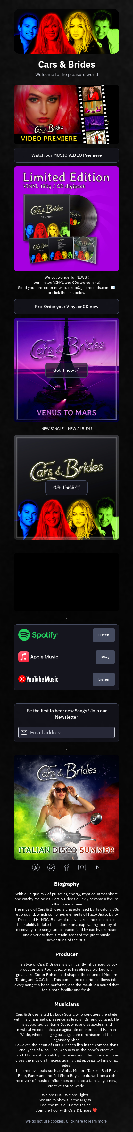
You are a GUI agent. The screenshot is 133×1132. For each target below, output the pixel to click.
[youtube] (97, 868)
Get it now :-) (66, 370)
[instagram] (82, 868)
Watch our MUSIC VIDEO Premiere (66, 155)
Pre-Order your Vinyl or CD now (66, 306)
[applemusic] (36, 868)
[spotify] (51, 868)
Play (105, 657)
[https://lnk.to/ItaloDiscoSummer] (66, 807)
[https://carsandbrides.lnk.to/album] (66, 487)
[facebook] (66, 868)
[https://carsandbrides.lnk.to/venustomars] (66, 370)
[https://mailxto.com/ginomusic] (66, 218)
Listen (103, 635)
